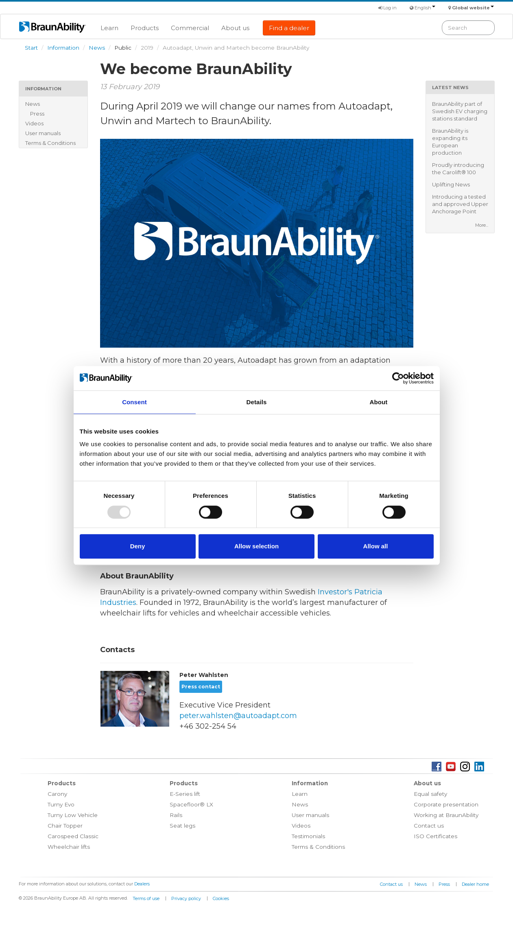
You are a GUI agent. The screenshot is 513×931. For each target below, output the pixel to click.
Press (37, 113)
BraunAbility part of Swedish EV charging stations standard (459, 111)
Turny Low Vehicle (73, 815)
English (425, 8)
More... (481, 225)
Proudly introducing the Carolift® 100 (458, 168)
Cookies (221, 898)
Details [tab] (257, 402)
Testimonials (308, 836)
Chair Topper (65, 825)
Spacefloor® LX (191, 804)
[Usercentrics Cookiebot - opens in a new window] (398, 378)
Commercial (190, 28)
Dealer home (475, 884)
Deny (137, 546)
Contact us (429, 825)
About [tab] (379, 402)
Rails (176, 815)
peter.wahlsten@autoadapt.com (238, 715)
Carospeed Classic (73, 836)
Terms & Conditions (50, 143)
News (97, 47)
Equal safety (430, 794)
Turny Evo (61, 804)
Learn (109, 28)
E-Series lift (185, 794)
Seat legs (182, 825)
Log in (387, 8)
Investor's (335, 591)
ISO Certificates (435, 836)
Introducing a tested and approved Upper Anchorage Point (460, 204)
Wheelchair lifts (69, 846)
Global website (473, 8)
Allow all (375, 546)
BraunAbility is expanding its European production (450, 141)
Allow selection (256, 546)
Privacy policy (186, 898)
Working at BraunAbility (446, 815)
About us (235, 28)
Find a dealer (289, 28)
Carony (57, 794)
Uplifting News (451, 184)
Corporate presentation (446, 804)
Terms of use (146, 898)
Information (63, 47)
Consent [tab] (134, 402)
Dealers (142, 884)
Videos (34, 123)
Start (31, 47)
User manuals (43, 133)
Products (145, 28)
